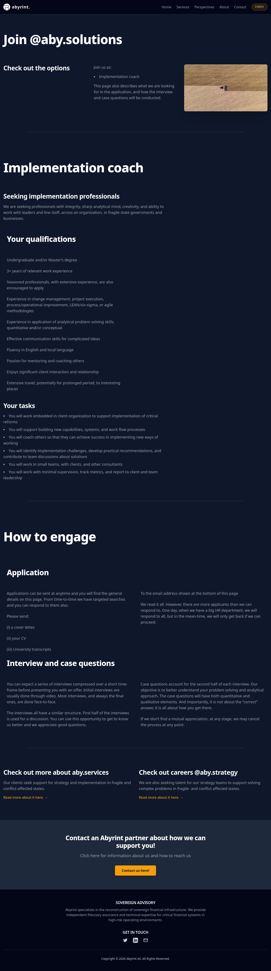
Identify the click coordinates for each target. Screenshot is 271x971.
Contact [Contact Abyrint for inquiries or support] (240, 7)
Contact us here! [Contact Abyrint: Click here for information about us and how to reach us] (135, 870)
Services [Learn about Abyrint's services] (182, 7)
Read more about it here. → (25, 797)
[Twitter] (125, 940)
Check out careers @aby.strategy (188, 772)
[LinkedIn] (135, 940)
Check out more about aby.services (56, 772)
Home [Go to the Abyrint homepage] (166, 7)
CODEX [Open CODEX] (259, 7)
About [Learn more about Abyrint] (224, 7)
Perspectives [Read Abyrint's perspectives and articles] (204, 7)
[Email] (145, 940)
